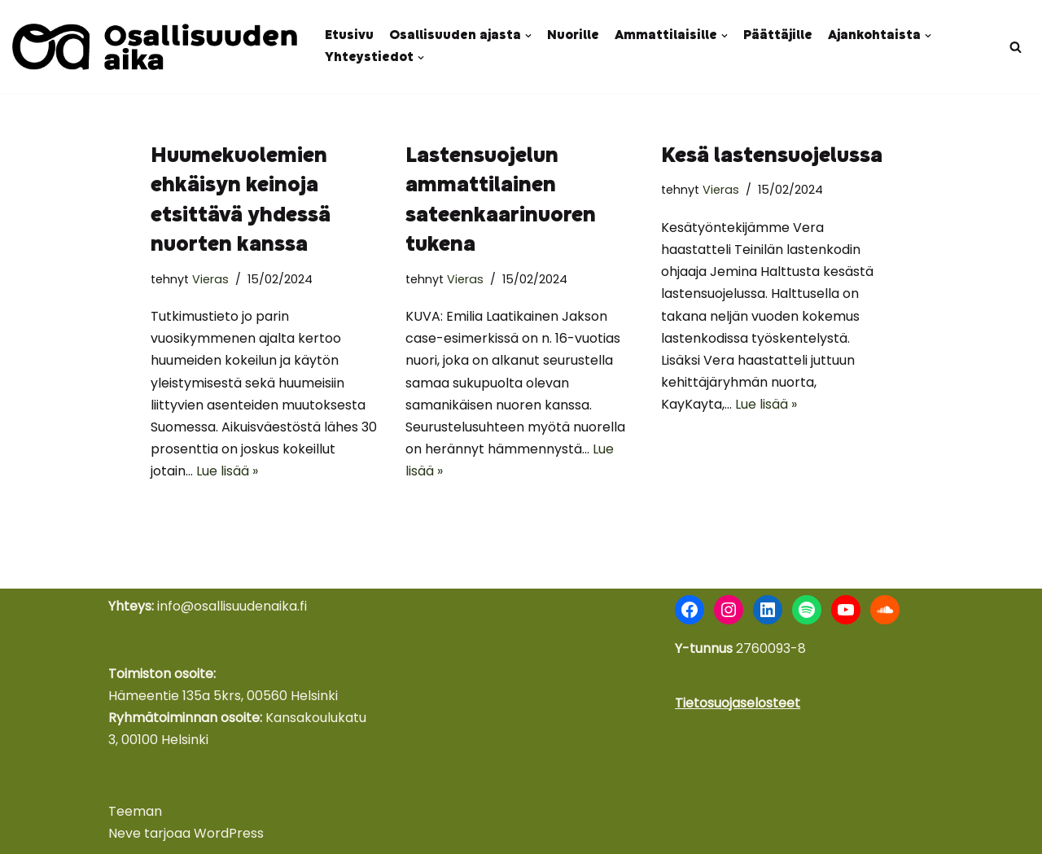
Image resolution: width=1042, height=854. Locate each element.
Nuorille (573, 36)
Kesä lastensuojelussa (771, 156)
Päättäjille (777, 36)
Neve (124, 833)
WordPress (229, 833)
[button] (528, 36)
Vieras (210, 279)
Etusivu (349, 36)
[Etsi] (1015, 47)
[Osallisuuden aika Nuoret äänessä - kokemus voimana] (154, 46)
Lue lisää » (227, 471)
